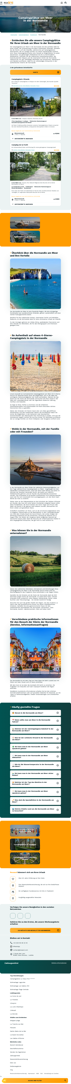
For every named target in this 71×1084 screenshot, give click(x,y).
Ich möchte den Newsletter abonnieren (34, 930)
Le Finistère (14, 999)
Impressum (31, 1073)
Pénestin (13, 1027)
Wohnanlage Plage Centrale (19, 989)
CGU (41, 1073)
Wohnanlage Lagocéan (17, 982)
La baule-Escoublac (17, 1035)
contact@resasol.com (20, 950)
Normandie (42, 35)
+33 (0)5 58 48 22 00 (20, 943)
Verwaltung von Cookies (51, 1073)
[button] (13, 101)
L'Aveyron (13, 1003)
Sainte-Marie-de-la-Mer (18, 1031)
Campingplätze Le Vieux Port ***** (22, 979)
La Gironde (13, 1014)
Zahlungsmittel (15, 1055)
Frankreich (33, 35)
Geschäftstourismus (16, 1048)
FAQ (11, 1070)
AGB (37, 1073)
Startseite (14, 35)
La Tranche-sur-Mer (16, 1024)
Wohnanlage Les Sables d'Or (19, 986)
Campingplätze (24, 35)
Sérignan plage (15, 1020)
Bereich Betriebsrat (16, 1045)
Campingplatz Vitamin (20, 79)
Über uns (13, 1063)
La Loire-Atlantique (16, 1007)
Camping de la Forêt (20, 145)
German (69, 3)
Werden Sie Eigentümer (18, 1052)
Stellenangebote (15, 1066)
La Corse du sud (15, 996)
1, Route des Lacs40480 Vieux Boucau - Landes (23, 954)
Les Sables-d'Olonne (17, 1038)
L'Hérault (13, 1010)
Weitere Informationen (59, 963)
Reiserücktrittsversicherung (19, 1059)
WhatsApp (16, 946)
